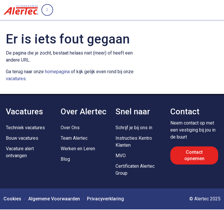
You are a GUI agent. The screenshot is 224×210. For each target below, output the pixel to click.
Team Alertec (74, 138)
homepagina (57, 71)
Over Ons (70, 127)
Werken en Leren (78, 148)
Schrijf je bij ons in (134, 127)
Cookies (12, 199)
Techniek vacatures (25, 127)
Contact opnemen (194, 155)
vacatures (16, 78)
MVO (121, 155)
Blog (65, 159)
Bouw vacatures (22, 138)
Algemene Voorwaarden (54, 199)
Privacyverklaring (105, 199)
